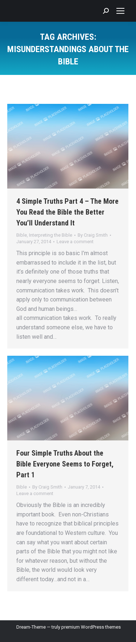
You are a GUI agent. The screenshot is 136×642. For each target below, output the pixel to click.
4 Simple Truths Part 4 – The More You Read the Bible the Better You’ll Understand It (67, 212)
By (93, 235)
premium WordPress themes (91, 627)
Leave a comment (75, 241)
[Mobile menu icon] (120, 11)
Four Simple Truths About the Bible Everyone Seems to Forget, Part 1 (65, 464)
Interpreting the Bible (50, 235)
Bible (21, 235)
